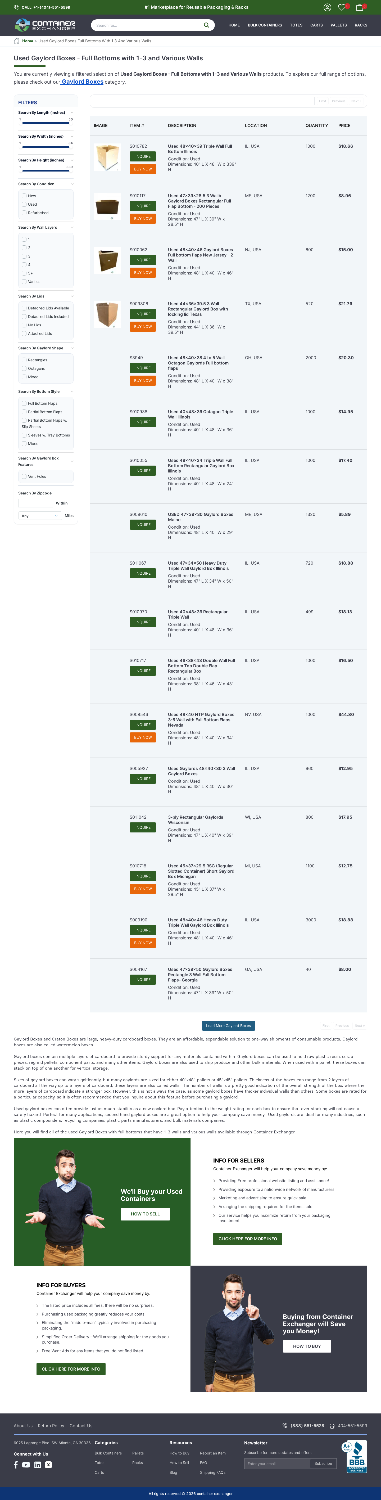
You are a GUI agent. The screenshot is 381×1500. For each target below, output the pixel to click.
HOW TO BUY (307, 1346)
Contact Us (81, 1425)
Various (34, 281)
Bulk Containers (265, 25)
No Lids (34, 325)
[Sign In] (327, 7)
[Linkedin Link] (37, 1464)
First (322, 101)
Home (23, 40)
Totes (296, 25)
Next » (356, 101)
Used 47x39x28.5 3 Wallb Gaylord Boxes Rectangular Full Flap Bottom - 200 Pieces (199, 201)
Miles (69, 515)
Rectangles (37, 360)
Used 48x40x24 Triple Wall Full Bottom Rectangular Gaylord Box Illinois (201, 466)
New (32, 195)
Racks (361, 25)
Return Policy (51, 1425)
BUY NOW (143, 169)
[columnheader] (107, 125)
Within (62, 503)
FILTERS (27, 102)
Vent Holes (37, 476)
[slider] (21, 123)
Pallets (339, 25)
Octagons (36, 368)
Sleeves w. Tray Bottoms (49, 435)
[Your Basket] (359, 7)
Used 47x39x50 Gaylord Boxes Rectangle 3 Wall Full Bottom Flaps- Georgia (200, 975)
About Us (23, 1425)
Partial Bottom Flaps (45, 411)
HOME (234, 25)
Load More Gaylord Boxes (228, 1025)
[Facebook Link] (16, 1465)
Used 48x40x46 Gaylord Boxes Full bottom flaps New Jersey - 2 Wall (200, 255)
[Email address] (290, 1463)
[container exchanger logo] (45, 25)
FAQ (203, 1462)
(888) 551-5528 (307, 1425)
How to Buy (179, 1453)
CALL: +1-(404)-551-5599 (46, 7)
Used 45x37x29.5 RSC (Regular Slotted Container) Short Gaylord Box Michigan (201, 871)
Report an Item (213, 1453)
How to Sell (179, 1462)
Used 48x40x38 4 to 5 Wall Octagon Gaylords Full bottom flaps (198, 363)
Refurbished (38, 212)
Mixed (33, 377)
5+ (30, 273)
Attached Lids (40, 333)
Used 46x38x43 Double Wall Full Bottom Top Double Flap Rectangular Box (201, 666)
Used (32, 204)
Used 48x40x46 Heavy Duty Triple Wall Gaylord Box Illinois (198, 922)
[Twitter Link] (48, 1464)
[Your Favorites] (342, 8)
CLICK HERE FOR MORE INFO (248, 1238)
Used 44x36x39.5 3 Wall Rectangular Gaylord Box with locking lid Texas (198, 309)
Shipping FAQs (212, 1472)
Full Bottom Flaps (42, 403)
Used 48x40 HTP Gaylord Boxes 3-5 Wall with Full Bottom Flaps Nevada (201, 720)
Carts (316, 25)
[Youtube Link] (26, 1465)
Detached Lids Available (48, 308)
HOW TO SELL (145, 1214)
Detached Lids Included (48, 316)
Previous (339, 101)
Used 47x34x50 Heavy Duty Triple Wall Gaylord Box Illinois (198, 565)
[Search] (153, 25)
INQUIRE (143, 156)
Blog (173, 1472)
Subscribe (323, 1463)
